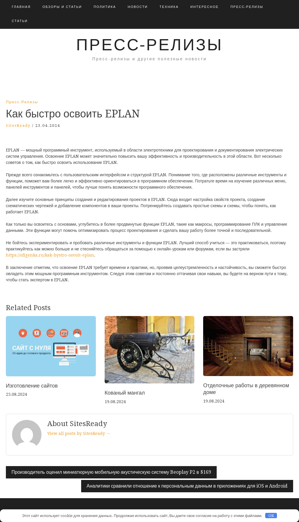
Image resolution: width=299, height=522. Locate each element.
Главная (21, 7)
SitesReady (18, 125)
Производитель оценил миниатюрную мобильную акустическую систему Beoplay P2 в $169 (111, 472)
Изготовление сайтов (32, 386)
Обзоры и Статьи (62, 7)
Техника (169, 7)
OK (271, 515)
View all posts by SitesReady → (78, 433)
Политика (104, 7)
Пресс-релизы (246, 7)
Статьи (20, 21)
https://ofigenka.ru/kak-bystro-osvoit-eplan (50, 255)
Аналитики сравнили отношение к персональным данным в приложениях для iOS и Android (187, 486)
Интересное (205, 7)
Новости (138, 7)
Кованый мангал (125, 393)
